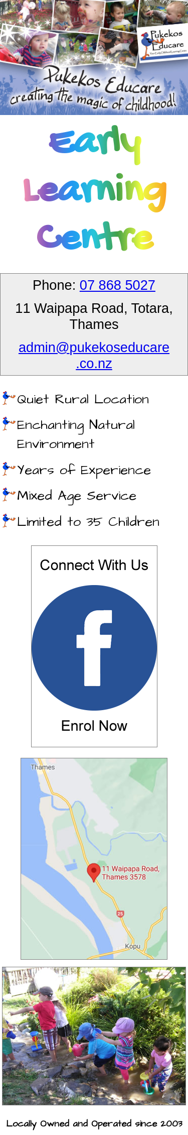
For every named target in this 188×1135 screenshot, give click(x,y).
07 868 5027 (117, 285)
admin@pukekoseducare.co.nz (94, 355)
